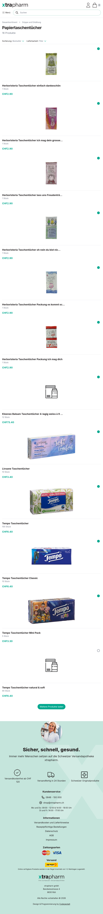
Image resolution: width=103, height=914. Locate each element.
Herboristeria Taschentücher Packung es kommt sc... (33, 304)
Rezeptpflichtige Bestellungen (51, 826)
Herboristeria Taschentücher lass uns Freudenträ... (32, 195)
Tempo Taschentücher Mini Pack (21, 632)
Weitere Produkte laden (51, 706)
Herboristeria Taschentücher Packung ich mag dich (32, 359)
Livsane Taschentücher (16, 468)
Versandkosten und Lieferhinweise (51, 822)
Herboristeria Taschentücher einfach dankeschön (31, 85)
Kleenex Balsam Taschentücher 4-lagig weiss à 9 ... (32, 414)
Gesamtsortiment (9, 22)
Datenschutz (51, 831)
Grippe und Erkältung (31, 22)
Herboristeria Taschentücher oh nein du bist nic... (31, 249)
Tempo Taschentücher (15, 523)
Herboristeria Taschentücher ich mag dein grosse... (32, 140)
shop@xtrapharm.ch (53, 802)
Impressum (51, 839)
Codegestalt (64, 904)
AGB (51, 835)
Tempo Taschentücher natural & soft (23, 687)
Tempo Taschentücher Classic (20, 578)
